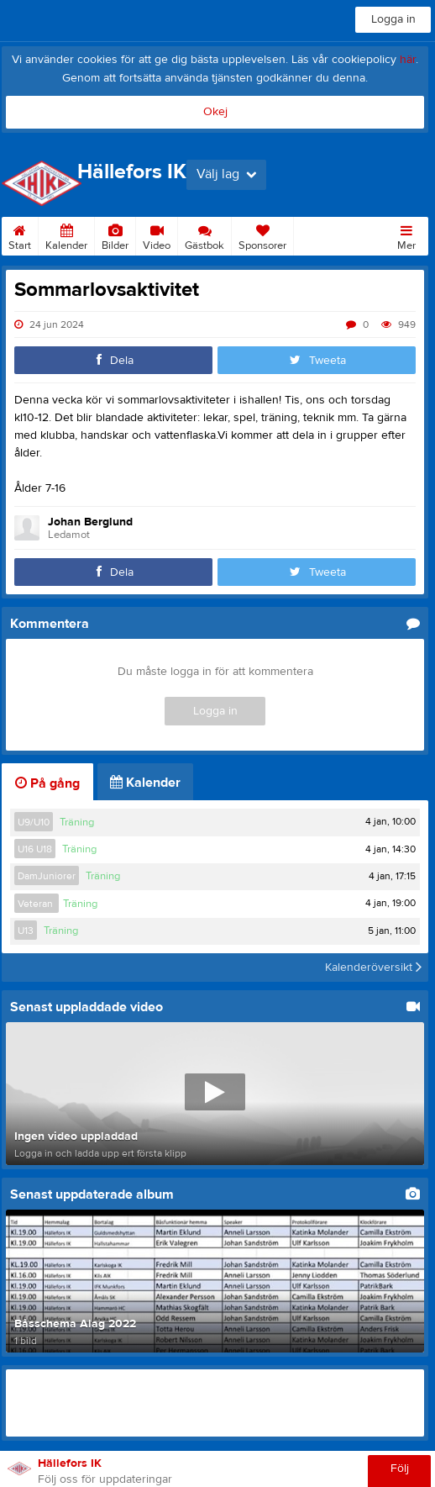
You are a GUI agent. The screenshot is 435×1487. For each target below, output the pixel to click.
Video (156, 234)
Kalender (66, 234)
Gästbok (204, 234)
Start (19, 234)
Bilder (115, 234)
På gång (47, 783)
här (408, 59)
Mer (406, 234)
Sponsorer (262, 234)
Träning (77, 822)
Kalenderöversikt (373, 967)
